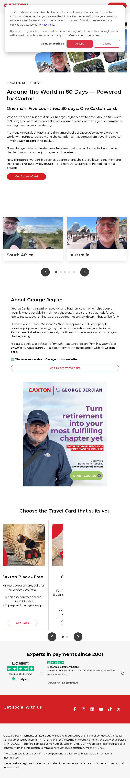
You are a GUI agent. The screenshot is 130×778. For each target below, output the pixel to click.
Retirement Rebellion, (26, 332)
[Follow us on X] (118, 709)
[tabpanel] (33, 239)
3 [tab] (65, 272)
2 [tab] (61, 272)
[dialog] (65, 28)
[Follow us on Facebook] (74, 709)
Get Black (22, 623)
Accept (79, 43)
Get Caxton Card (26, 176)
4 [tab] (69, 272)
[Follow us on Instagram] (83, 709)
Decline (106, 43)
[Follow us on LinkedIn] (92, 709)
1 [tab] (56, 272)
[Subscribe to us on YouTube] (101, 709)
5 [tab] (74, 272)
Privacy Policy (47, 24)
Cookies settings (52, 43)
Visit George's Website (65, 368)
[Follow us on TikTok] (109, 709)
